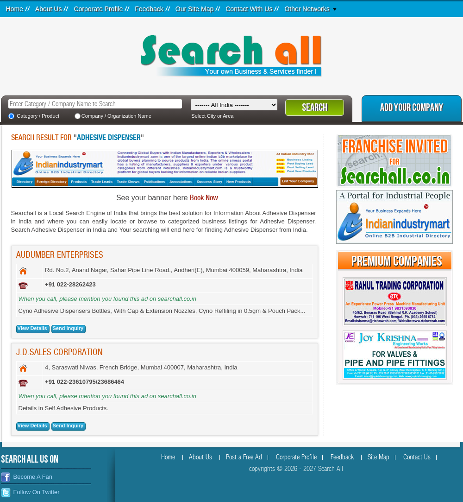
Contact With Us (248, 9)
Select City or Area (212, 116)
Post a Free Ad (244, 457)
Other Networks (306, 9)
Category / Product (38, 116)
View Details (32, 328)
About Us (48, 9)
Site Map (378, 457)
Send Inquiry (68, 328)
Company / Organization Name (116, 116)
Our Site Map (194, 9)
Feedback (149, 9)
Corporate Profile (98, 9)
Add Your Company (411, 108)
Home (14, 9)
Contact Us (417, 457)
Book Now (204, 198)
